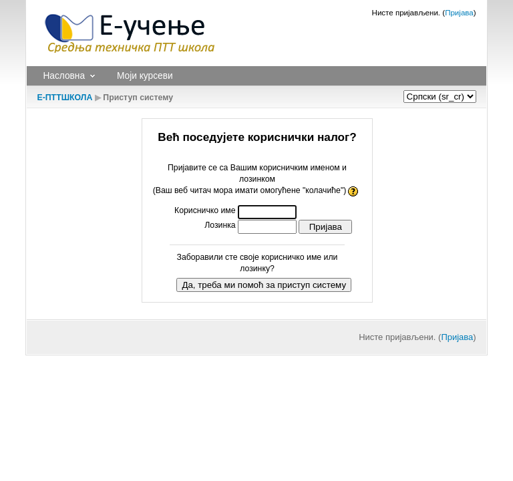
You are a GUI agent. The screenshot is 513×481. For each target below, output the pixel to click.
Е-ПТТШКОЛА (64, 97)
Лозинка (219, 225)
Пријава (459, 13)
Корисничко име (205, 210)
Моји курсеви (145, 76)
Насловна (64, 76)
